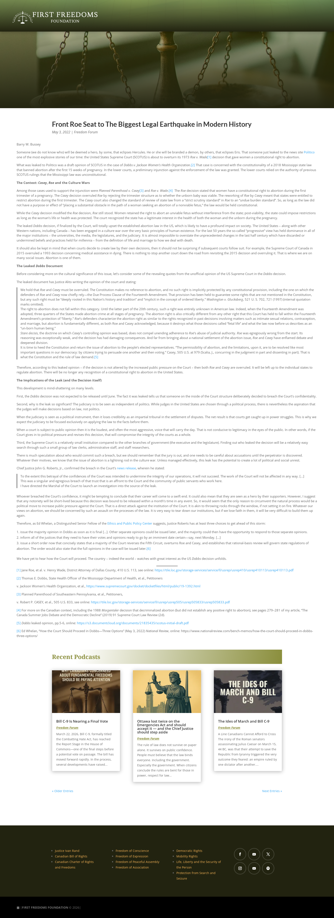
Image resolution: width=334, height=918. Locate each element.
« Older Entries (62, 791)
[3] (142, 190)
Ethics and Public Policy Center (129, 523)
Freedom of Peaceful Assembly (137, 862)
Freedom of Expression (132, 856)
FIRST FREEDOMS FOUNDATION (45, 907)
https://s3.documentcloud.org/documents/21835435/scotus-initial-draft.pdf (133, 623)
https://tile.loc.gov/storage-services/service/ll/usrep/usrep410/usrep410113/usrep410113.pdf (224, 570)
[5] (96, 357)
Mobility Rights (187, 856)
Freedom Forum (86, 132)
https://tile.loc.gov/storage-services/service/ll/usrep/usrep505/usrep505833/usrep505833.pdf (160, 602)
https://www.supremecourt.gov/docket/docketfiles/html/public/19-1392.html (143, 586)
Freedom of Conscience (132, 851)
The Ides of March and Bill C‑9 (244, 721)
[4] (171, 190)
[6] (149, 548)
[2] (193, 165)
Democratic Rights (189, 851)
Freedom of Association (132, 867)
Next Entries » (272, 791)
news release (126, 468)
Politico (309, 152)
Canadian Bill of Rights (71, 856)
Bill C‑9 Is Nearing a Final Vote (82, 721)
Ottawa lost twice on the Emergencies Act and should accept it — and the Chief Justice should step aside (165, 727)
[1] (209, 157)
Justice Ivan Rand (67, 851)
